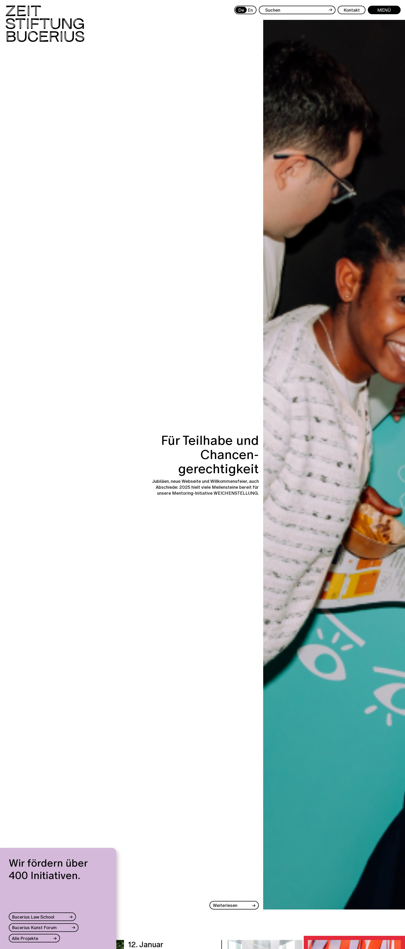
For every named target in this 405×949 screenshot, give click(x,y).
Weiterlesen (225, 905)
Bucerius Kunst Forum (34, 927)
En (250, 10)
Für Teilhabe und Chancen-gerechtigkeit (210, 454)
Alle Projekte (25, 938)
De (241, 10)
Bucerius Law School (33, 917)
